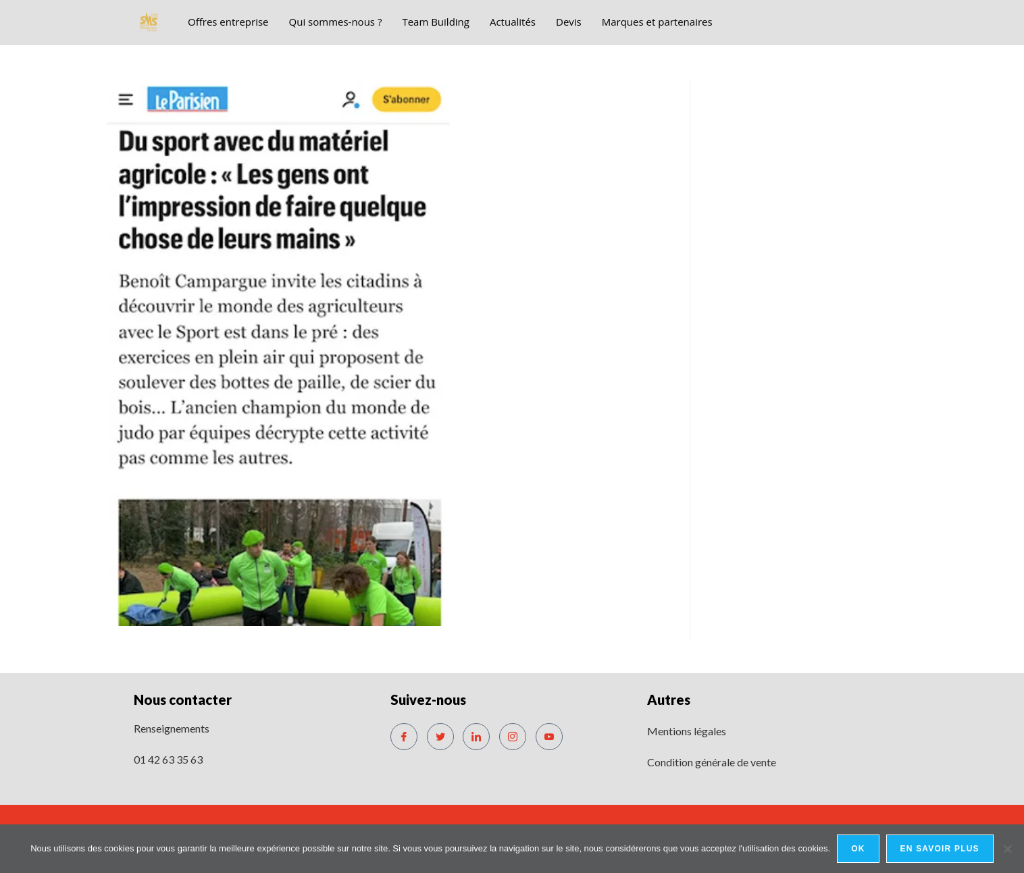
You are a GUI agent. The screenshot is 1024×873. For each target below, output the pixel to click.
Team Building (435, 21)
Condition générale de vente (711, 762)
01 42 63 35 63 (168, 759)
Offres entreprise (228, 21)
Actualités (513, 21)
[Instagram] (512, 736)
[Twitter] (440, 736)
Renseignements (171, 728)
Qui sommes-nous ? (335, 21)
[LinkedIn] (476, 736)
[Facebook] (403, 736)
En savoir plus (939, 848)
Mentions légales (686, 730)
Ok (858, 848)
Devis (569, 21)
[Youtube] (549, 736)
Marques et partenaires (657, 21)
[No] (1007, 848)
